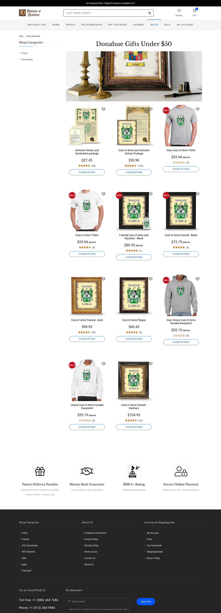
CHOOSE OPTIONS (87, 172)
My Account (185, 24)
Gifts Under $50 (33, 36)
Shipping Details (155, 551)
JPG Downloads (91, 24)
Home (56, 24)
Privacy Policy (91, 539)
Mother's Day (37, 24)
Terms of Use (90, 551)
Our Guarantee (154, 545)
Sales (24, 564)
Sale (167, 24)
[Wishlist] (103, 109)
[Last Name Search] (108, 13)
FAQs (149, 539)
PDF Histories (117, 24)
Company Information (95, 533)
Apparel (138, 24)
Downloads (27, 59)
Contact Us (89, 558)
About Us (88, 564)
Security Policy (91, 545)
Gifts (154, 24)
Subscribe (146, 601)
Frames (25, 539)
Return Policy (153, 558)
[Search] (150, 13)
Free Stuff (26, 570)
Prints (70, 24)
